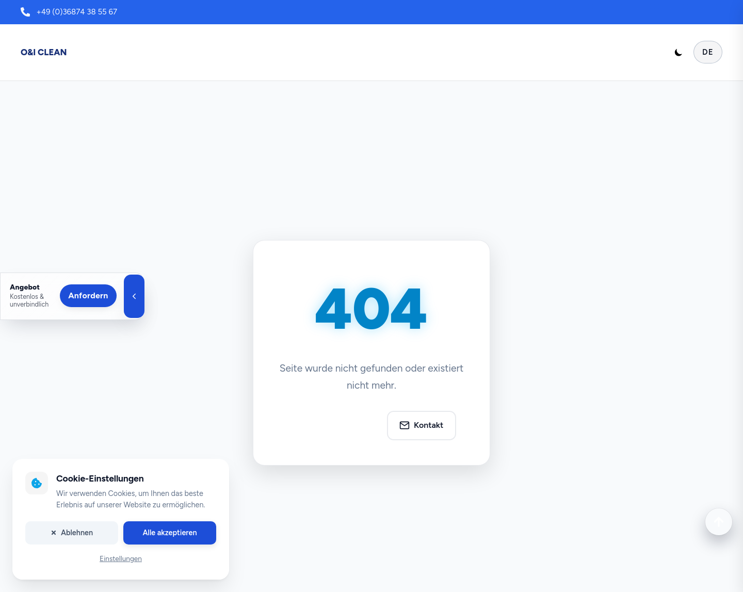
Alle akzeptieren (169, 532)
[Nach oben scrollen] (718, 521)
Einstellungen (121, 559)
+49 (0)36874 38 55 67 (76, 12)
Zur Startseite (333, 425)
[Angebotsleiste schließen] (134, 296)
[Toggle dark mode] (678, 52)
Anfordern (88, 295)
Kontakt (421, 425)
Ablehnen (72, 532)
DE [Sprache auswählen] (708, 52)
